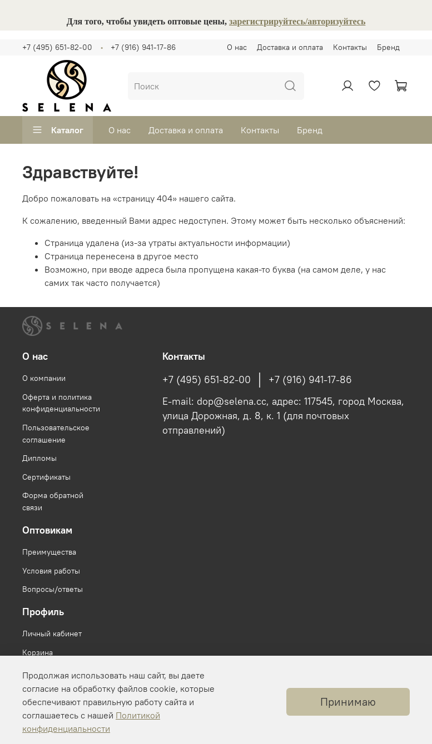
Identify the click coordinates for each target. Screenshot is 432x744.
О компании (44, 378)
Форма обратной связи (52, 501)
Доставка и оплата (290, 47)
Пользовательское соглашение (56, 434)
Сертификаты (46, 477)
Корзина (37, 652)
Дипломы (39, 458)
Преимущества (49, 552)
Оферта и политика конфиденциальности (61, 403)
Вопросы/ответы (52, 589)
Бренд (388, 47)
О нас (237, 47)
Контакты (350, 47)
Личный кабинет (52, 634)
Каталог (57, 129)
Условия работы (51, 571)
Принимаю (348, 701)
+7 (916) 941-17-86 (143, 47)
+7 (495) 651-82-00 (57, 47)
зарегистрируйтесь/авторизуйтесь (297, 21)
